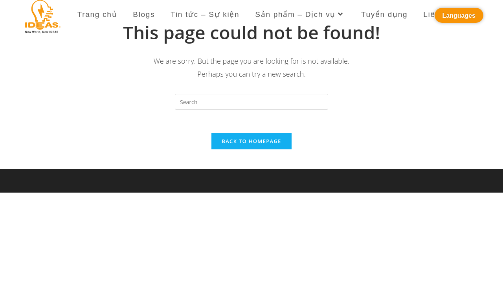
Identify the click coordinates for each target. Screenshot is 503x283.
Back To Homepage (251, 141)
